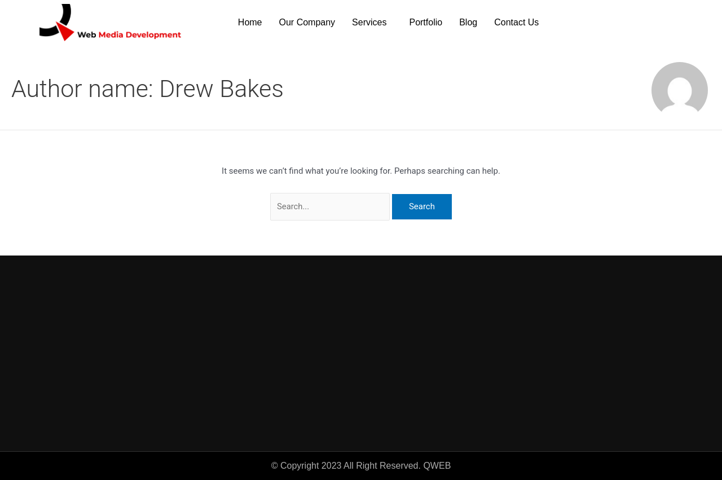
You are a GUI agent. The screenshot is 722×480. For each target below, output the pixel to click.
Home (250, 22)
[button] (372, 22)
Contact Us (516, 22)
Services (369, 22)
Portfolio (425, 22)
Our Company (307, 22)
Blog (468, 22)
